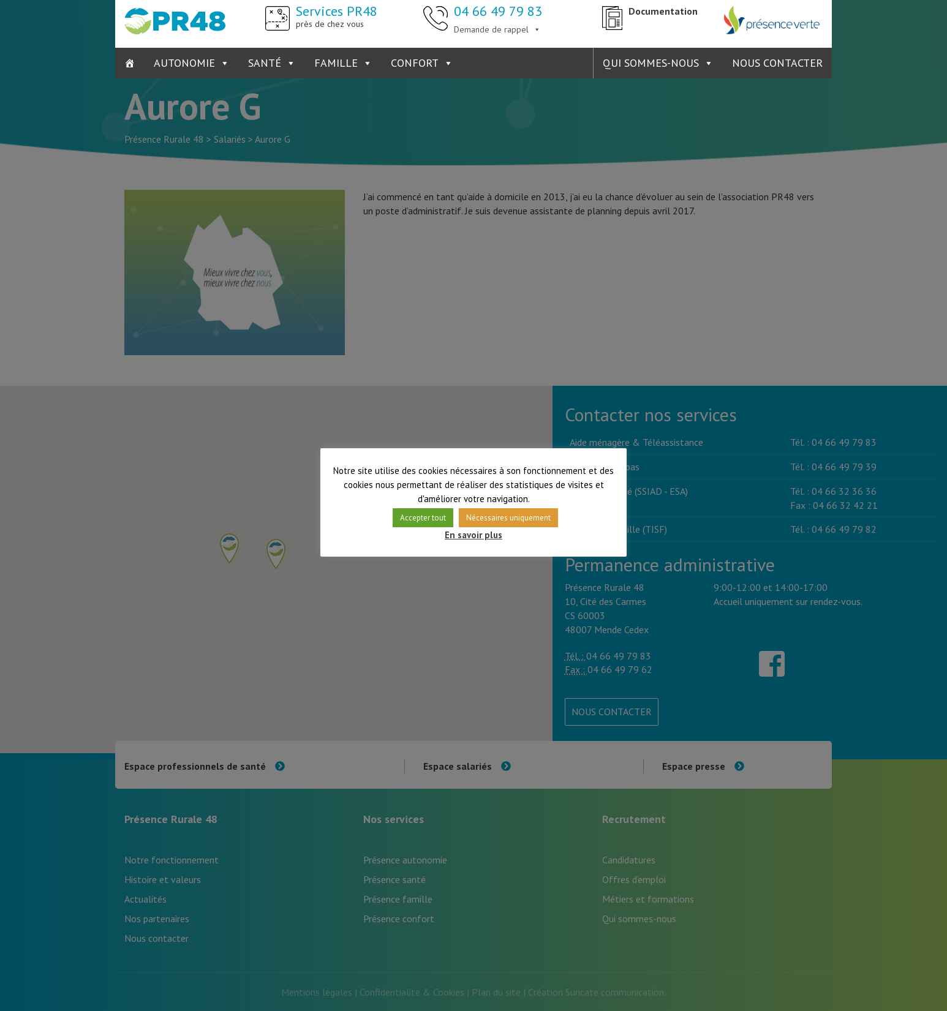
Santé (264, 63)
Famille (336, 63)
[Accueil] (130, 63)
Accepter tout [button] (423, 518)
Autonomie (184, 63)
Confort (415, 63)
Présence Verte (772, 21)
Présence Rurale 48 (174, 21)
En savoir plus (473, 535)
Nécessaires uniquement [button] (508, 518)
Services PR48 (336, 15)
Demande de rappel (491, 29)
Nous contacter (777, 63)
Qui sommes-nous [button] (651, 63)
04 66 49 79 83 (498, 11)
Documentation (663, 11)
